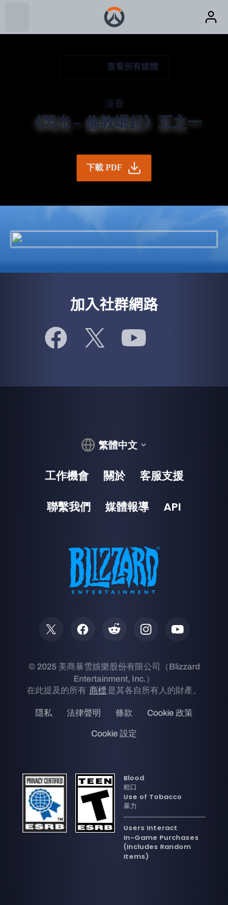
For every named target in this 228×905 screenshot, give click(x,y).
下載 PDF (114, 168)
